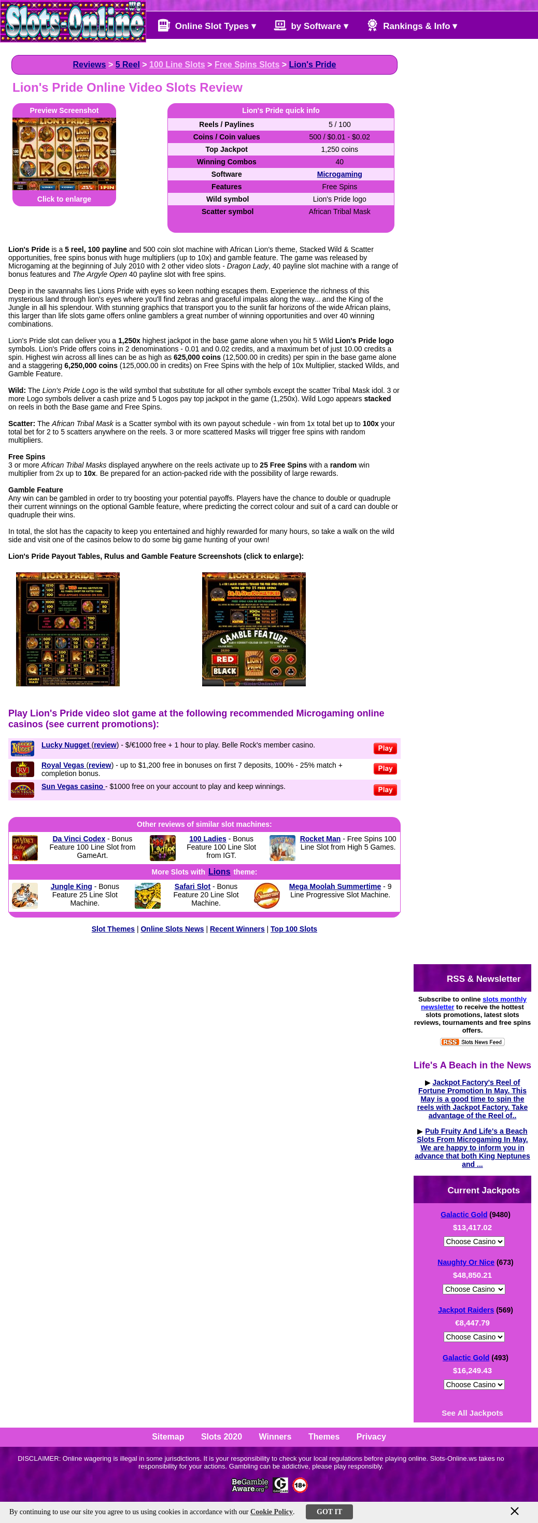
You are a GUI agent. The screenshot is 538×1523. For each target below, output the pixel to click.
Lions (219, 871)
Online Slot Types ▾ (207, 25)
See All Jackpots (472, 1412)
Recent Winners (237, 929)
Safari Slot (192, 886)
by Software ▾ (311, 25)
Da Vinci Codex (79, 839)
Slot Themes (113, 929)
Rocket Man (320, 839)
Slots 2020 (221, 1436)
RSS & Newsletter (474, 977)
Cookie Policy (271, 1512)
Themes (323, 1436)
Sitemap (168, 1436)
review (105, 745)
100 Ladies (207, 839)
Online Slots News (172, 929)
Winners (275, 1436)
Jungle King (71, 886)
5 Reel (128, 64)
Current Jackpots (475, 1189)
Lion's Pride (312, 64)
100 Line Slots (177, 64)
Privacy (371, 1436)
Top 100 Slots (294, 929)
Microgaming (339, 174)
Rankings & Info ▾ (412, 25)
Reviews (89, 64)
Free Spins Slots (247, 64)
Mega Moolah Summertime (335, 886)
